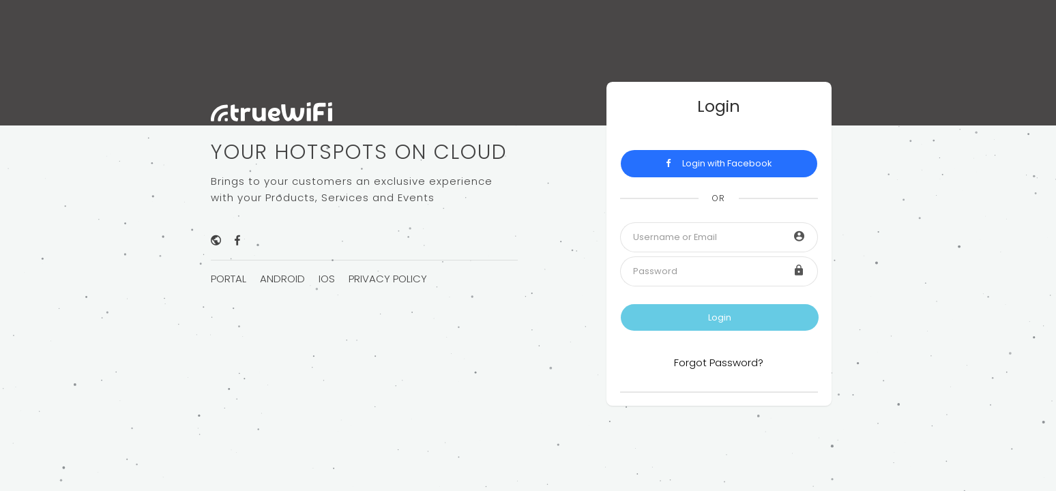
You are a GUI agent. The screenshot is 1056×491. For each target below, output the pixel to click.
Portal (228, 278)
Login (719, 317)
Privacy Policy (388, 278)
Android (282, 278)
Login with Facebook (719, 163)
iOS (327, 278)
